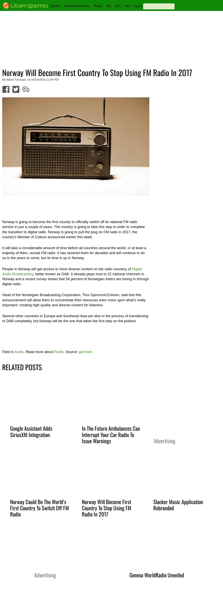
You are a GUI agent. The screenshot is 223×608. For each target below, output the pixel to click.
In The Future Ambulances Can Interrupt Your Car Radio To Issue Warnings (111, 434)
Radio (59, 352)
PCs (108, 5)
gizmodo (85, 352)
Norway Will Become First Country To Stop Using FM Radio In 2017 (106, 508)
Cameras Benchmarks (76, 5)
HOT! (118, 5)
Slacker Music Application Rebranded (178, 505)
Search (138, 6)
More (128, 5)
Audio (19, 352)
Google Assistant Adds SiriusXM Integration (31, 431)
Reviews (55, 5)
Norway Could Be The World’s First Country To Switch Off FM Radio (39, 508)
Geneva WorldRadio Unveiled (156, 575)
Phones (98, 5)
